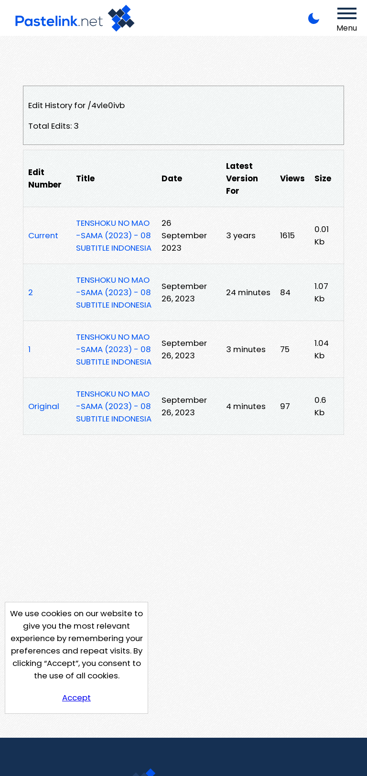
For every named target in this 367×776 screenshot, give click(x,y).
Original (43, 406)
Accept (76, 697)
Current (43, 235)
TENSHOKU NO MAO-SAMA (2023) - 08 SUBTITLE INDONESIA (113, 235)
